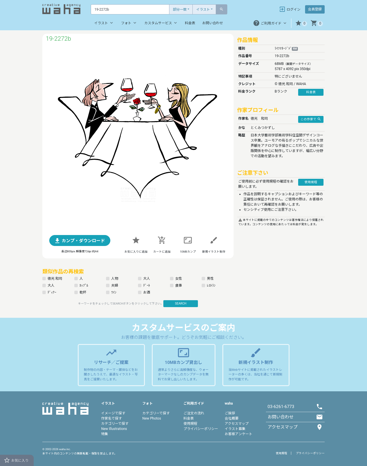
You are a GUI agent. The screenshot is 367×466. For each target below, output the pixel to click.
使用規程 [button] (310, 182)
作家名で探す (111, 418)
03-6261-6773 (281, 406)
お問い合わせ (212, 23)
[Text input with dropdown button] (130, 9)
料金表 (190, 23)
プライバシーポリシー (201, 429)
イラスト (203, 9)
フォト (129, 22)
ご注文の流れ (194, 413)
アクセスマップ (237, 424)
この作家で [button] (310, 119)
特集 (104, 434)
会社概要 (232, 418)
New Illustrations (114, 429)
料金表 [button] (311, 92)
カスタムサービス (161, 22)
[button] (301, 23)
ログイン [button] (289, 9)
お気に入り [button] (16, 460)
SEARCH (180, 303)
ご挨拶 (230, 413)
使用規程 (190, 424)
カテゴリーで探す (114, 424)
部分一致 (180, 9)
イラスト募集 (235, 429)
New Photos (151, 418)
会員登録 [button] (315, 9)
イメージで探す (113, 413)
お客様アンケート (238, 434)
